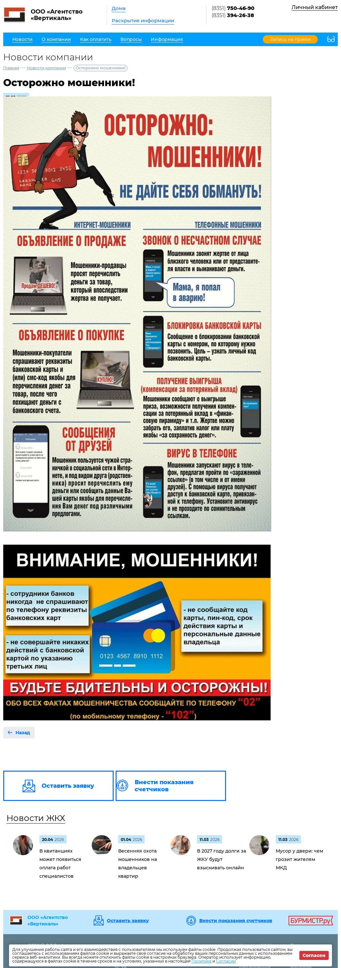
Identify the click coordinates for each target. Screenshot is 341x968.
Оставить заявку (128, 920)
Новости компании (46, 67)
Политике (201, 961)
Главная (11, 67)
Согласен (314, 955)
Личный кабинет (315, 7)
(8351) (233, 8)
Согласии (226, 961)
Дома (119, 8)
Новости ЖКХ (35, 818)
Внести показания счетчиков (235, 920)
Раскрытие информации (143, 20)
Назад (23, 733)
